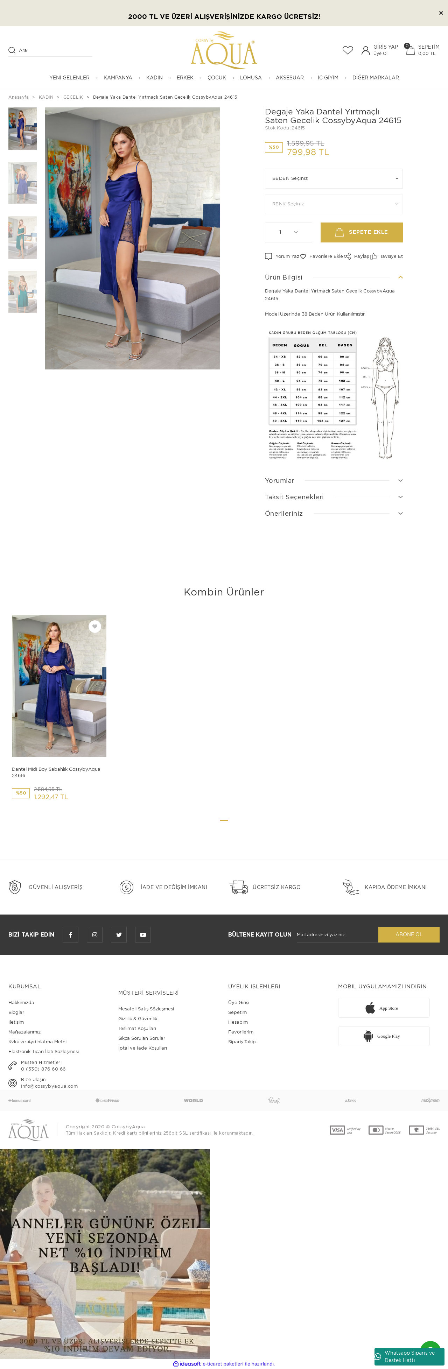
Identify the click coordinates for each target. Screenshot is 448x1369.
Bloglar (16, 1012)
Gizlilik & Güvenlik (137, 1018)
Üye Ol (380, 53)
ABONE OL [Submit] (409, 934)
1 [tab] (224, 820)
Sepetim (237, 1012)
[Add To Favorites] (321, 256)
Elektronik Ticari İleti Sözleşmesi (43, 1051)
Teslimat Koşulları (137, 1028)
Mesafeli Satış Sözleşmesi (146, 1008)
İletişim (16, 1022)
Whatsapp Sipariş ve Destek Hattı (404, 1356)
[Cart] (423, 50)
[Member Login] (366, 50)
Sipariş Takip (242, 1041)
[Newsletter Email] (337, 935)
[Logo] (224, 50)
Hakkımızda (21, 1002)
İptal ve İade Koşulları (142, 1048)
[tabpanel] (59, 710)
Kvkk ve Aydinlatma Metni (37, 1041)
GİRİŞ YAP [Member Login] (385, 47)
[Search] (50, 50)
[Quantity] (288, 232)
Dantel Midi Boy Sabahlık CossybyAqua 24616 (56, 772)
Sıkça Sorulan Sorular (141, 1038)
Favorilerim (240, 1032)
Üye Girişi (238, 1002)
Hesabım (238, 1022)
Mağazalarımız (24, 1032)
